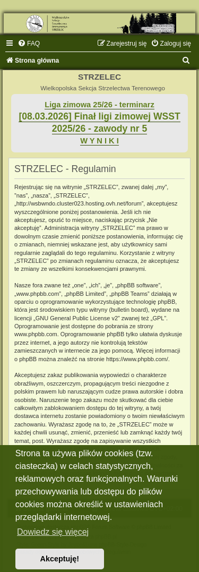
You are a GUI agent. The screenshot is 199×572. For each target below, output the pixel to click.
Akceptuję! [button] (60, 558)
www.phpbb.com (35, 334)
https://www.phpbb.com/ (137, 359)
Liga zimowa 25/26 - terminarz (99, 104)
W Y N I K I (99, 140)
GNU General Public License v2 (77, 318)
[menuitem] (29, 43)
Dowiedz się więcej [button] (53, 531)
